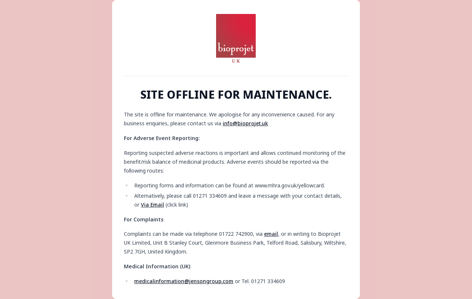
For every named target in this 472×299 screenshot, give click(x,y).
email (271, 233)
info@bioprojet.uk (245, 123)
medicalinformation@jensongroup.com (183, 281)
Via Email (152, 204)
